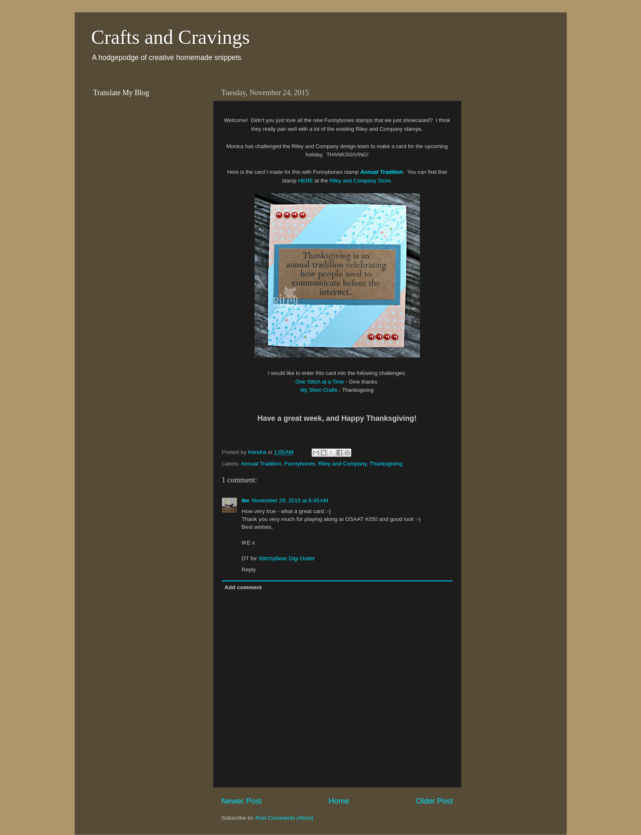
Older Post (434, 801)
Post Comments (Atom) (284, 818)
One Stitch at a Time (319, 382)
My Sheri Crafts (319, 390)
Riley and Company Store (360, 181)
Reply (249, 569)
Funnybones (299, 464)
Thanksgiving (386, 464)
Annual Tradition (261, 464)
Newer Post (242, 801)
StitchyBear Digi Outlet (287, 558)
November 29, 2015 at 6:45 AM (290, 500)
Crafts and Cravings (170, 37)
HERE (305, 181)
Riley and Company (342, 464)
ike (246, 500)
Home (339, 801)
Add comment (243, 587)
